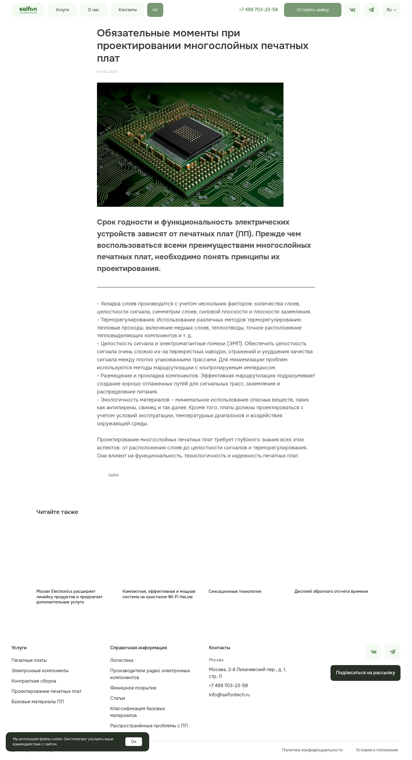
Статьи (117, 700)
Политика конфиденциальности (312, 751)
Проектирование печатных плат (46, 693)
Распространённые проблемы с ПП (149, 727)
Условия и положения (377, 751)
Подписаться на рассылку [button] (365, 674)
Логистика (121, 662)
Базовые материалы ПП (37, 703)
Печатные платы (29, 662)
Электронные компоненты (40, 672)
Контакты (127, 9)
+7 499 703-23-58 (258, 10)
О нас (93, 9)
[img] (371, 10)
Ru (389, 9)
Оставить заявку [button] (313, 9)
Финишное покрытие (133, 689)
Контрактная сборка (33, 682)
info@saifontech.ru (229, 696)
